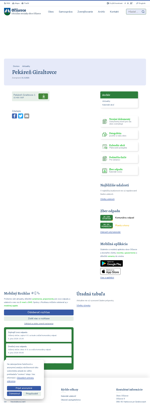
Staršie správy (12, 324)
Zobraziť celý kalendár (110, 190)
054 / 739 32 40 (123, 379)
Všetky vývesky (83, 264)
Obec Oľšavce (107, 396)
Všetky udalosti (107, 158)
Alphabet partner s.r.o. (74, 396)
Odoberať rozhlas (39, 271)
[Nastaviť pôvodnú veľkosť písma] (128, 3)
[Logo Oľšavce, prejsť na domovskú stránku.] (22, 11)
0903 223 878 (123, 376)
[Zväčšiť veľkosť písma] (131, 3)
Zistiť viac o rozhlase (39, 277)
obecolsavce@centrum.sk (128, 382)
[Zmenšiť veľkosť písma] (125, 3)
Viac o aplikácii (107, 236)
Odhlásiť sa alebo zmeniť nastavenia (38, 282)
